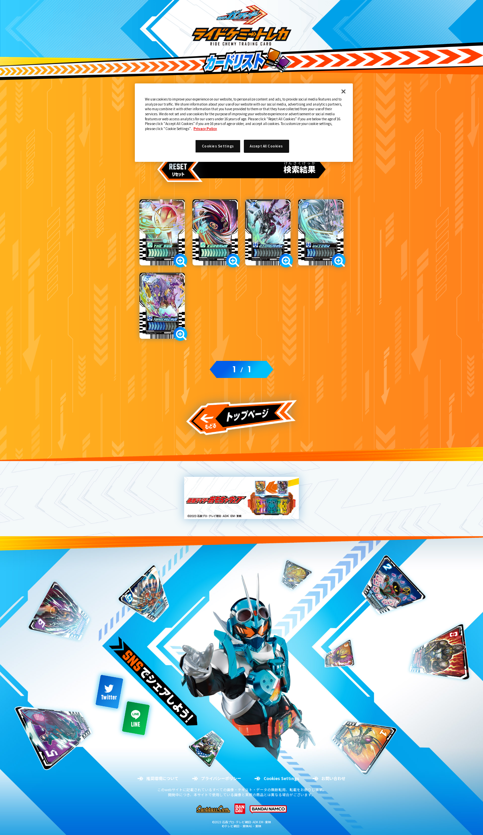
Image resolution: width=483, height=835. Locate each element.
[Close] (343, 91)
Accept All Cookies (266, 146)
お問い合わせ (333, 778)
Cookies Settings (281, 778)
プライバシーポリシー (221, 778)
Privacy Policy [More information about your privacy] (205, 128)
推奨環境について (162, 778)
